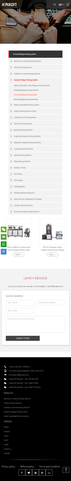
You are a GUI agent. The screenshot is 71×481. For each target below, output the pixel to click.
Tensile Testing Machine (23, 67)
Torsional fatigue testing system (24, 54)
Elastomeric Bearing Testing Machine (27, 143)
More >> (18, 255)
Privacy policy (8, 466)
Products (7, 431)
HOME (6, 427)
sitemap (7, 453)
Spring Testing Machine (22, 155)
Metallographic (19, 187)
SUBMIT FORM (22, 338)
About (6, 436)
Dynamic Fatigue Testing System (26, 80)
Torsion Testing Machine (23, 124)
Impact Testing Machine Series (25, 111)
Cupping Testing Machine (23, 149)
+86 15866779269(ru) (32, 387)
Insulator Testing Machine (23, 205)
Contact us (8, 449)
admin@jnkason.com (21, 375)
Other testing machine (22, 161)
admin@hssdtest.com (55, 286)
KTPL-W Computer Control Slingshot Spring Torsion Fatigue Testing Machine (52, 250)
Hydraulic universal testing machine (27, 74)
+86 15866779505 (31, 383)
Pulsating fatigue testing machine (26, 90)
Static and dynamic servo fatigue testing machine (32, 85)
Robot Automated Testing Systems (26, 105)
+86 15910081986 (31, 379)
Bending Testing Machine (23, 130)
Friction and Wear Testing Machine (26, 212)
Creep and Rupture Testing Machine (27, 136)
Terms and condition (49, 466)
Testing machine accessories (24, 193)
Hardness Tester (20, 168)
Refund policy (27, 466)
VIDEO (6, 445)
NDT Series (18, 174)
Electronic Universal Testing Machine (27, 61)
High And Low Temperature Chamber (28, 199)
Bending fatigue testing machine (26, 99)
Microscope (18, 180)
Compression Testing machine (25, 117)
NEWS (6, 440)
